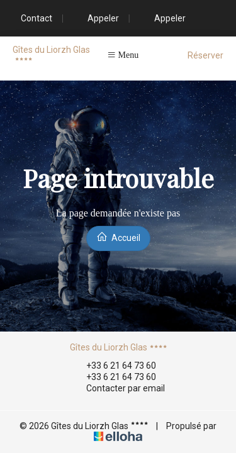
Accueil (118, 237)
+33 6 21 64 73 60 (114, 365)
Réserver (205, 55)
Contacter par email (118, 388)
